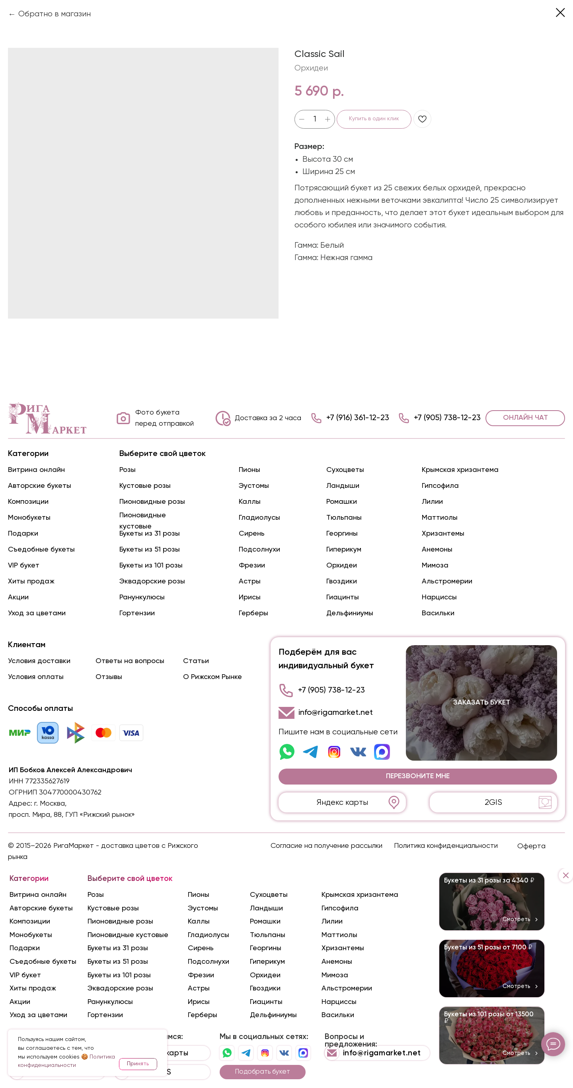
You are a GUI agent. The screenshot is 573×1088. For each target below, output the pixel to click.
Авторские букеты (39, 485)
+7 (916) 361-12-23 (357, 418)
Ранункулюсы (142, 597)
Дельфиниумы (349, 613)
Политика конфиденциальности (446, 845)
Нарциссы (439, 597)
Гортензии (137, 613)
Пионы (249, 470)
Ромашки (341, 501)
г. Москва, (50, 803)
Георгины (342, 533)
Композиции (28, 501)
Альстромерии (447, 581)
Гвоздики (341, 581)
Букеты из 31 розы (149, 533)
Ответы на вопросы (130, 661)
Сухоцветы (345, 470)
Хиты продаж (31, 581)
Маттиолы (440, 517)
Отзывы (109, 677)
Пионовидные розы (152, 501)
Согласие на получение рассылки (326, 845)
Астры (250, 581)
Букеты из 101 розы (151, 565)
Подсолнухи (259, 549)
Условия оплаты (36, 677)
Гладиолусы (259, 517)
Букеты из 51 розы (149, 549)
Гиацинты (342, 597)
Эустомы (254, 485)
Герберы (253, 613)
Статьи (196, 661)
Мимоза (435, 565)
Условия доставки (39, 661)
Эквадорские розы (152, 581)
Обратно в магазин (54, 14)
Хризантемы (443, 533)
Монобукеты (29, 517)
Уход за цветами (37, 613)
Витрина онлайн (36, 470)
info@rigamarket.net (335, 713)
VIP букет (23, 565)
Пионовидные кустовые (128, 935)
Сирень (252, 533)
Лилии (432, 501)
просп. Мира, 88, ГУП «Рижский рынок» (72, 814)
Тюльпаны (344, 517)
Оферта (531, 846)
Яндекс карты (342, 802)
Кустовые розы (145, 485)
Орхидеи (341, 565)
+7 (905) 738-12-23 (447, 418)
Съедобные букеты (41, 549)
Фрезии (252, 565)
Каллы (250, 501)
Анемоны (437, 549)
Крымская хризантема (460, 470)
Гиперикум (343, 549)
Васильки (438, 613)
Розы (127, 470)
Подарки (23, 533)
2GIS (493, 802)
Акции (18, 597)
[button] (418, 777)
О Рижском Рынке (212, 677)
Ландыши (342, 485)
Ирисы (250, 597)
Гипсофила (440, 485)
